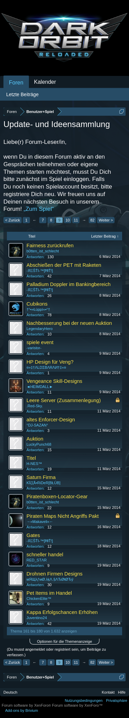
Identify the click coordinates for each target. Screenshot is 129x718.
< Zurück (12, 220)
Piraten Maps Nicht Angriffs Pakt (62, 516)
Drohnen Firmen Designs (54, 574)
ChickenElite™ (38, 598)
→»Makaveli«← (39, 522)
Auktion (34, 439)
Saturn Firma (41, 477)
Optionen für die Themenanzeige (64, 641)
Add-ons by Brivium (21, 710)
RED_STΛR (36, 560)
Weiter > (106, 220)
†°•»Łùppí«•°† (38, 309)
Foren (16, 83)
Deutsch (10, 692)
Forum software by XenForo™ (77, 705)
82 (92, 220)
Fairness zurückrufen (50, 245)
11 (76, 220)
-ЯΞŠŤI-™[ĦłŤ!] (39, 271)
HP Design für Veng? (50, 362)
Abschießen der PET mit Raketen (63, 265)
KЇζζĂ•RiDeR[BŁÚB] (43, 483)
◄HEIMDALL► (39, 387)
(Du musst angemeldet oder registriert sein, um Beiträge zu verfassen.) (56, 652)
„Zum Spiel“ (39, 209)
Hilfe (122, 692)
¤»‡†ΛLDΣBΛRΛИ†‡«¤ (46, 367)
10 (67, 220)
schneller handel (44, 554)
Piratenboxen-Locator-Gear (57, 496)
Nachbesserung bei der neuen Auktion (69, 323)
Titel (31, 458)
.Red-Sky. (34, 406)
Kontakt (108, 692)
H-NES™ (34, 463)
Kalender (45, 82)
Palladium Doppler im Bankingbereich (68, 284)
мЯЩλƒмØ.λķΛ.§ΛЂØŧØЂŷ (49, 579)
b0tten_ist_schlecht (42, 251)
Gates (33, 535)
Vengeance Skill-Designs (54, 381)
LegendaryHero (39, 329)
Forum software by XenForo (27, 705)
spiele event (39, 342)
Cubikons (36, 304)
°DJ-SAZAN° (37, 425)
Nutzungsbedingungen (84, 700)
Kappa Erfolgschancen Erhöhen (62, 612)
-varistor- (33, 348)
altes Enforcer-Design (50, 419)
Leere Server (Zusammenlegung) (63, 400)
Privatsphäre (116, 700)
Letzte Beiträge (22, 94)
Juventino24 (36, 618)
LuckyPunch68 (38, 444)
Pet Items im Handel (49, 593)
